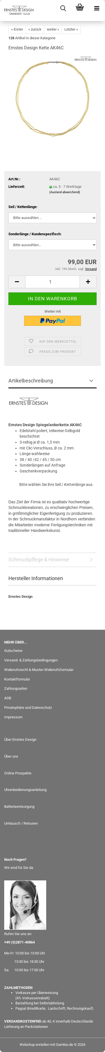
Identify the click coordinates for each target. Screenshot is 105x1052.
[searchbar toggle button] (63, 8)
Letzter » (71, 29)
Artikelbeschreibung (30, 381)
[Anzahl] (52, 282)
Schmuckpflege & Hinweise (38, 559)
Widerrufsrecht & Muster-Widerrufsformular (38, 670)
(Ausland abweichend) (64, 192)
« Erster (17, 29)
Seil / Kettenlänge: (23, 207)
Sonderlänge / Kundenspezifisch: (35, 234)
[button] (16, 282)
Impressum (13, 717)
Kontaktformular (17, 679)
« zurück (34, 29)
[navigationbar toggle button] (96, 8)
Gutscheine (13, 651)
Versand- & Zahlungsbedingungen (31, 660)
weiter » (53, 29)
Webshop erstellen (34, 1044)
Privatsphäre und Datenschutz (28, 707)
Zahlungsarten (15, 688)
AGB (7, 698)
